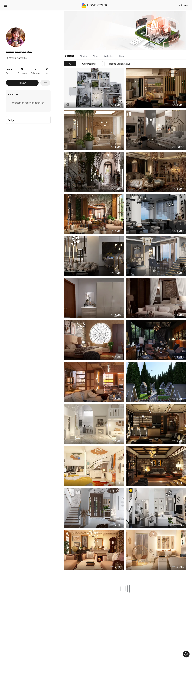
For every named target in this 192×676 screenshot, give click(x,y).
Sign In (136, 4)
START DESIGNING (177, 4)
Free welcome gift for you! (129, 12)
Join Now (147, 4)
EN (158, 4)
